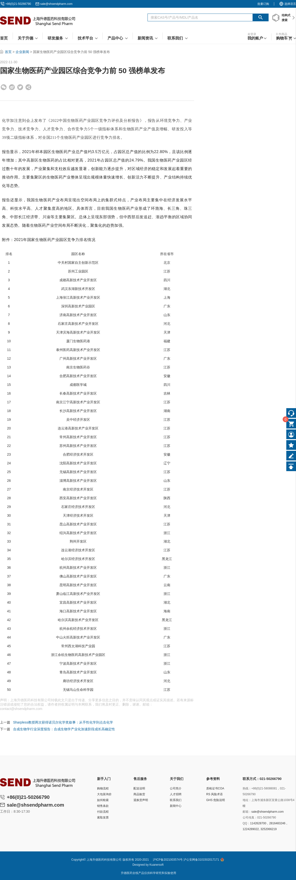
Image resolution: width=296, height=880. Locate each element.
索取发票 (103, 817)
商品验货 (139, 794)
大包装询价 (104, 794)
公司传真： (250, 817)
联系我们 (175, 800)
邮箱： (247, 811)
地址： (247, 800)
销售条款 (103, 806)
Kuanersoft (156, 864)
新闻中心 (175, 806)
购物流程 (103, 788)
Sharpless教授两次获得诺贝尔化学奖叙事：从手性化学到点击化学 (63, 722)
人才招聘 (175, 794)
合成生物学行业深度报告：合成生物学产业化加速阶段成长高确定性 (64, 729)
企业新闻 (22, 52)
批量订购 (263, 4)
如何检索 (103, 800)
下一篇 (5, 729)
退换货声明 (140, 800)
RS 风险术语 (214, 794)
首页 (8, 52)
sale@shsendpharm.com (56, 4)
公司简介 (175, 788)
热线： (247, 788)
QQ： (246, 823)
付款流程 (103, 811)
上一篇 (5, 722)
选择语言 (287, 3)
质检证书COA (215, 788)
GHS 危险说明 (215, 800)
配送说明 (139, 788)
